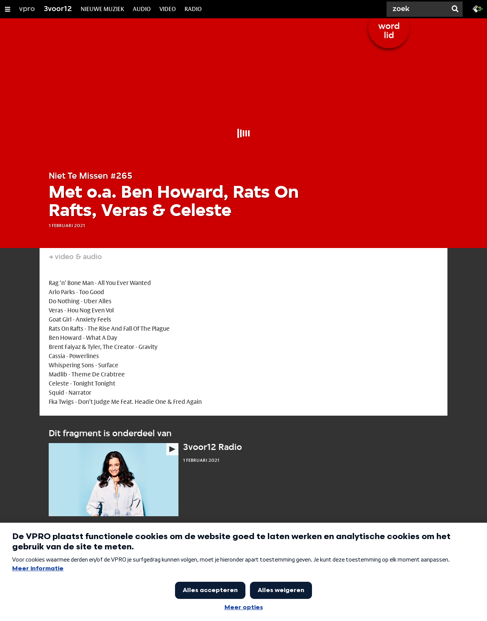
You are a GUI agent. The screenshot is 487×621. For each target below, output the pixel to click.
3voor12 (58, 9)
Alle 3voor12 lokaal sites (77, 586)
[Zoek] (418, 9)
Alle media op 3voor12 (341, 558)
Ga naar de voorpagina (341, 586)
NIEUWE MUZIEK (102, 9)
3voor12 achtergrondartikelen (217, 558)
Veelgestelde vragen (205, 586)
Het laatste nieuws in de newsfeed (89, 558)
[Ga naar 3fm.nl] (477, 8)
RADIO (193, 9)
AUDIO (142, 9)
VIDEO (167, 9)
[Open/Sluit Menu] (7, 9)
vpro (27, 9)
